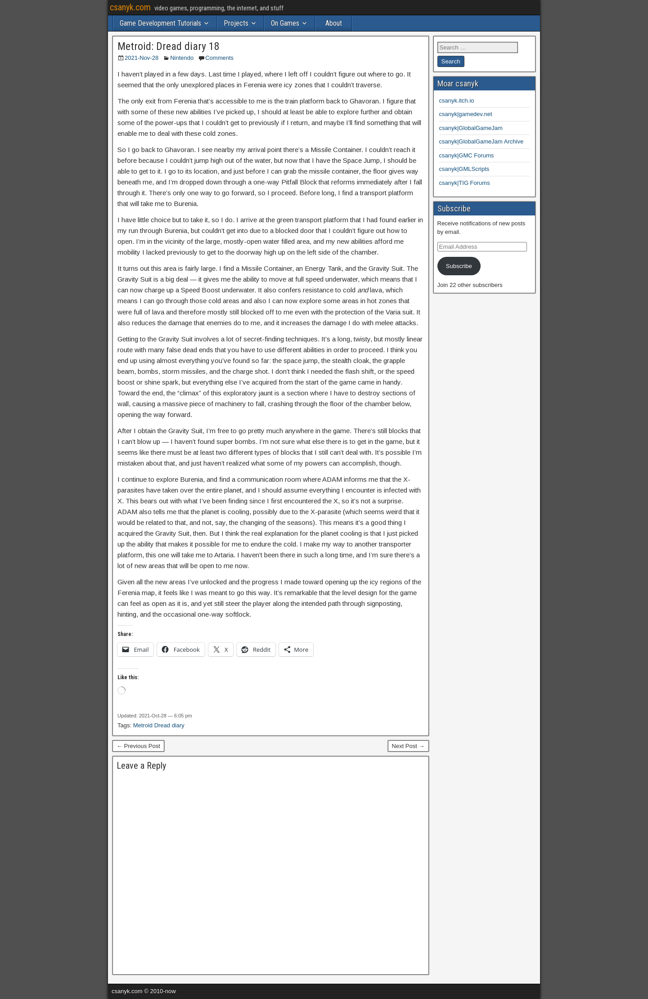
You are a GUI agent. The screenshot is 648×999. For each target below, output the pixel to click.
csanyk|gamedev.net (465, 114)
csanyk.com (130, 7)
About (333, 23)
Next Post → (408, 746)
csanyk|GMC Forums (466, 155)
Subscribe (459, 266)
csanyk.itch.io (456, 100)
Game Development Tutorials (160, 23)
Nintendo (182, 57)
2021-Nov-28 (141, 57)
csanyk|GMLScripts (464, 169)
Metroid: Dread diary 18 (168, 46)
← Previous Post (138, 746)
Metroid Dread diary (158, 725)
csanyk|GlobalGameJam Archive (481, 141)
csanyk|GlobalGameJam (471, 128)
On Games (285, 23)
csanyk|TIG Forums (464, 182)
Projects (236, 23)
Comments (219, 57)
